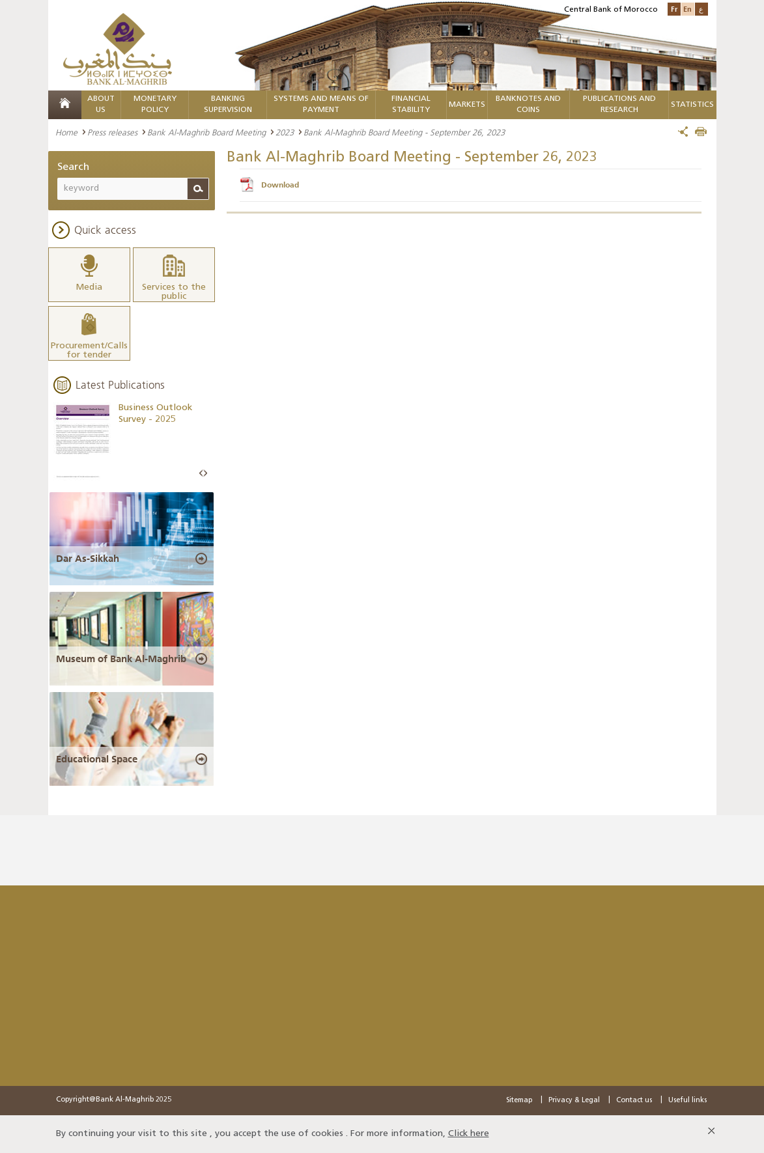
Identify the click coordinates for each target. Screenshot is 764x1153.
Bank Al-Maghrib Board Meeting (206, 132)
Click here (468, 1134)
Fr (674, 9)
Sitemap (519, 1100)
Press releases (112, 132)
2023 (285, 132)
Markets (467, 105)
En (687, 9)
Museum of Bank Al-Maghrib (121, 659)
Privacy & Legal (574, 1100)
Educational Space (96, 759)
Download (280, 185)
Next (205, 473)
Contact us (634, 1100)
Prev (201, 473)
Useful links (687, 1100)
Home (66, 132)
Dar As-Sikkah (87, 558)
